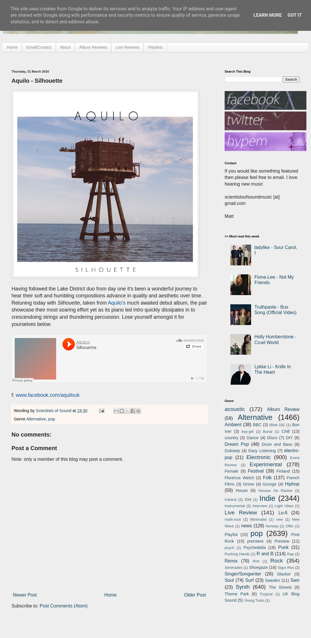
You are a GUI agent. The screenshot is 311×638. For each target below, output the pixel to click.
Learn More (267, 15)
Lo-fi (282, 512)
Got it (294, 15)
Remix (231, 560)
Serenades (233, 567)
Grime (248, 484)
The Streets (280, 587)
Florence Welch (239, 477)
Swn (295, 580)
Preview (281, 541)
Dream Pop (237, 444)
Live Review (241, 512)
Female (231, 471)
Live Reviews (127, 47)
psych (229, 547)
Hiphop (292, 484)
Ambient (233, 424)
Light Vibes (284, 506)
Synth (243, 587)
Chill (286, 431)
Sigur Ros (286, 567)
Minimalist (258, 519)
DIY (289, 437)
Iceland (230, 499)
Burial (267, 431)
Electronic (258, 457)
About (65, 47)
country (231, 437)
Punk (283, 547)
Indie (267, 498)
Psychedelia (254, 547)
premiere (255, 541)
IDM (247, 499)
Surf (249, 580)
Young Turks (254, 600)
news (246, 525)
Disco (272, 437)
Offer (289, 526)
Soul (229, 580)
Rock (276, 561)
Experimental (266, 464)
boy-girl (248, 431)
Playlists (155, 47)
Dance (252, 437)
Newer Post (25, 594)
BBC (257, 424)
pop (51, 419)
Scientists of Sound (54, 410)
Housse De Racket (275, 490)
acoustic (235, 409)
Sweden (272, 580)
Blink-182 (277, 425)
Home (12, 47)
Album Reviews (93, 47)
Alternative (36, 419)
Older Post (195, 594)
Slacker (284, 574)
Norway (272, 526)
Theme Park (237, 594)
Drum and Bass (277, 444)
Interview (260, 506)
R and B (265, 553)
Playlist (231, 534)
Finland (283, 471)
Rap (290, 554)
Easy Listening (262, 450)
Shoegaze (258, 567)
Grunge (269, 484)
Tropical (266, 594)
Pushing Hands (237, 554)
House (242, 490)
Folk (267, 477)
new (279, 519)
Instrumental (235, 506)
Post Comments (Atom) (64, 605)
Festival (255, 471)
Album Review (283, 409)
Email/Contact (38, 47)
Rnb (256, 561)
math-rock (233, 519)
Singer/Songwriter (243, 573)
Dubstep (232, 450)
